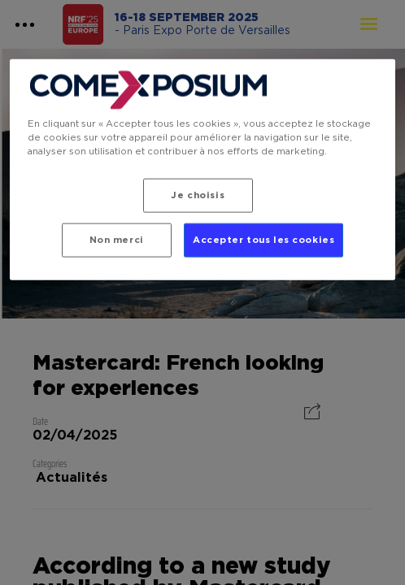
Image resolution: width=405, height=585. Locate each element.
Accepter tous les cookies (263, 240)
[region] (202, 169)
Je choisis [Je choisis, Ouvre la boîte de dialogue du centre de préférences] (197, 195)
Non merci (116, 240)
